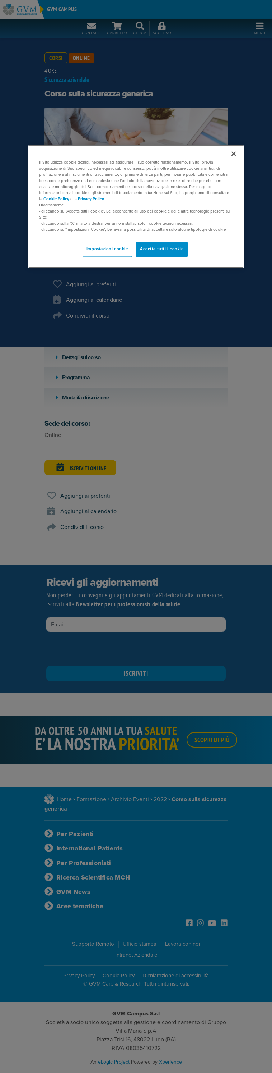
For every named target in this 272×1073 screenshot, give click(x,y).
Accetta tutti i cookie (162, 249)
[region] (136, 206)
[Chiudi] (233, 153)
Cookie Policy (56, 199)
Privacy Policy (91, 199)
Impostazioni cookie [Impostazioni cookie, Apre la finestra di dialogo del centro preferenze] (107, 249)
